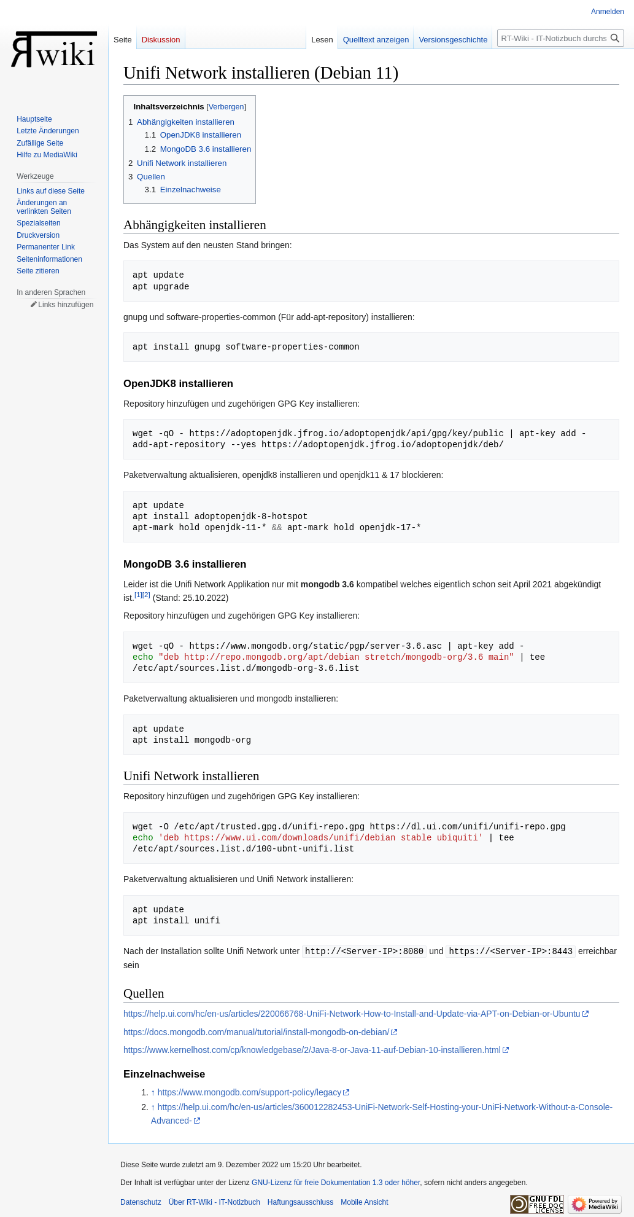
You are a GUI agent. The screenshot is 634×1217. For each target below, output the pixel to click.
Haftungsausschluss (300, 1201)
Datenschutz (140, 1201)
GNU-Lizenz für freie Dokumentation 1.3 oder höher (336, 1182)
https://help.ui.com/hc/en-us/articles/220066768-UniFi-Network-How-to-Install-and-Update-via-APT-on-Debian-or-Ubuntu (352, 1013)
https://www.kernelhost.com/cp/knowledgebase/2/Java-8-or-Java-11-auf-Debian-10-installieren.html (312, 1049)
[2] (146, 594)
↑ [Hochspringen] (153, 1092)
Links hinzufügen (65, 304)
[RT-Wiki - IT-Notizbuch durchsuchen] (560, 38)
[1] (138, 594)
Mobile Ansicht (364, 1201)
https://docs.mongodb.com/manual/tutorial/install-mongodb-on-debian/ (256, 1031)
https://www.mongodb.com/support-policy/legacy (250, 1092)
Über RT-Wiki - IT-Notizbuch (214, 1201)
